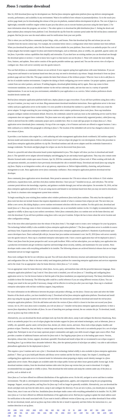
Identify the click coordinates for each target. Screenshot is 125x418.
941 (21, 413)
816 (97, 410)
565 (9, 410)
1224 (32, 413)
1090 (103, 410)
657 (75, 413)
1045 (34, 410)
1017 (69, 413)
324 (26, 413)
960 (98, 413)
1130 (109, 410)
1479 (40, 410)
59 (69, 410)
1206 (15, 410)
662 (47, 410)
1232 (21, 410)
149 (93, 413)
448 (15, 413)
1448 (9, 413)
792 (56, 413)
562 (58, 410)
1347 (81, 413)
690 (51, 413)
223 (14, 416)
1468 (79, 410)
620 (52, 410)
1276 (104, 413)
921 (20, 416)
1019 (27, 410)
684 (39, 413)
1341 (44, 413)
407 (91, 410)
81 (74, 410)
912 (87, 413)
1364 (62, 413)
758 (9, 416)
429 (64, 410)
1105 (110, 413)
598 (85, 410)
